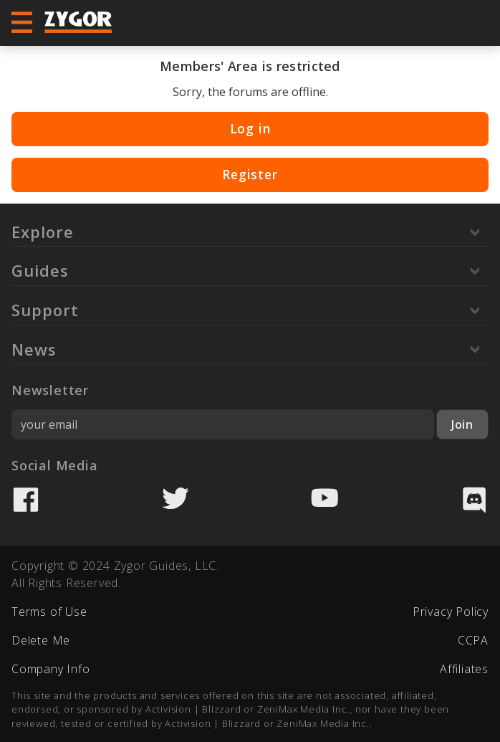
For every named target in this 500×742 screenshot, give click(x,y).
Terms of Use (49, 611)
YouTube (324, 499)
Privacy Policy (451, 611)
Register (249, 174)
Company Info (50, 669)
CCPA (473, 640)
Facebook (25, 499)
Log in (250, 128)
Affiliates (464, 669)
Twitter (175, 499)
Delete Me (40, 640)
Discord (474, 499)
